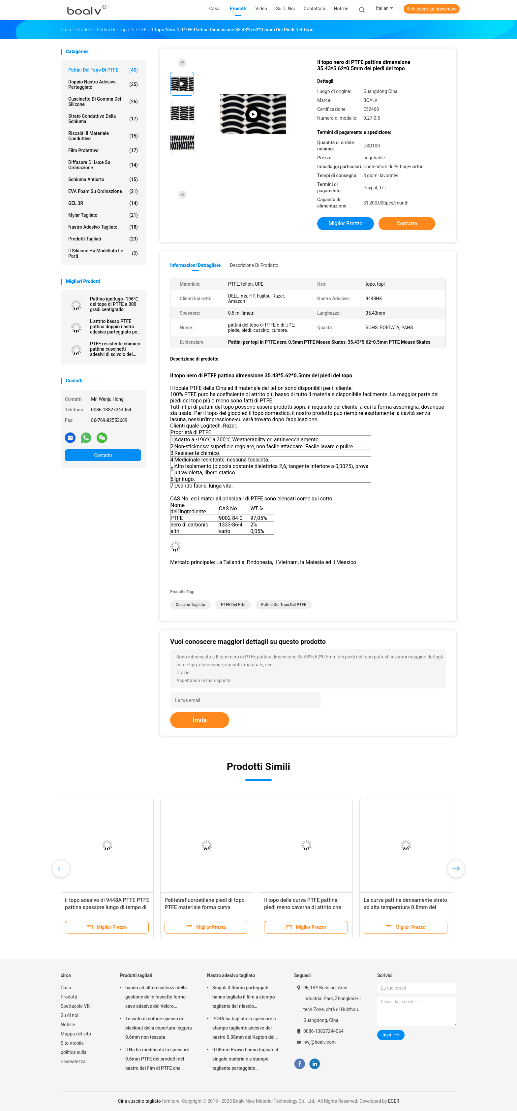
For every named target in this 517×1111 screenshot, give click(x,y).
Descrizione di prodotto (254, 265)
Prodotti (69, 997)
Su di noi (69, 1015)
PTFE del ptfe (233, 604)
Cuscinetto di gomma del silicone (103, 101)
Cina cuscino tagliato (139, 1101)
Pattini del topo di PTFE (103, 70)
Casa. (66, 987)
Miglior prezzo (345, 223)
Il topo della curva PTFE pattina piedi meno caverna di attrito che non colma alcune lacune (302, 907)
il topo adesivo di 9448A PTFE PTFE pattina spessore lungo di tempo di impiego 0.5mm (107, 907)
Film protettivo (103, 150)
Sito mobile (72, 1043)
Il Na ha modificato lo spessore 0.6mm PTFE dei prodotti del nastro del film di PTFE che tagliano (157, 1060)
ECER (393, 1101)
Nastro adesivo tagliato (103, 227)
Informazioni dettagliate (195, 265)
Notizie (68, 1024)
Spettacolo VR (75, 1006)
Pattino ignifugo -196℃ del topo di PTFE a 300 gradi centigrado (114, 304)
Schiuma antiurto (103, 179)
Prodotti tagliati (103, 239)
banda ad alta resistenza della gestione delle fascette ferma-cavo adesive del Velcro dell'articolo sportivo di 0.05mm (158, 998)
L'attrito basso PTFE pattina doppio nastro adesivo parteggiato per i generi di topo (114, 326)
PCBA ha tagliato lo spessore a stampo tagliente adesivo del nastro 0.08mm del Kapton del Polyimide (244, 1029)
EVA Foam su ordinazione (103, 191)
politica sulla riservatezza (73, 1057)
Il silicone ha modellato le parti (103, 253)
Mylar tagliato (103, 215)
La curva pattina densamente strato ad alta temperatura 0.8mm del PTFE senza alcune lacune (405, 907)
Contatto (103, 455)
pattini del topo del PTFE (283, 604)
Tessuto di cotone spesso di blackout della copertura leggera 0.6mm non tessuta (158, 1028)
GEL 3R (103, 203)
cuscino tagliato (190, 604)
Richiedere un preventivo (432, 9)
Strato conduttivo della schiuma (103, 118)
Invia (200, 720)
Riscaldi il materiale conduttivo (103, 136)
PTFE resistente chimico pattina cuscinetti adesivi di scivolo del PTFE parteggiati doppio (115, 349)
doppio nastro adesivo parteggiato (103, 84)
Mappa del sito (76, 1033)
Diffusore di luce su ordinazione (103, 165)
